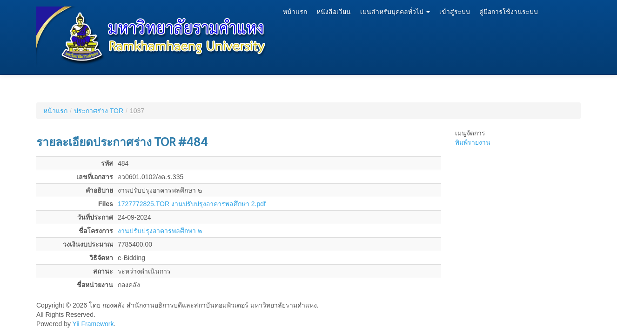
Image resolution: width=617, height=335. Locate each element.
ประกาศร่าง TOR (98, 110)
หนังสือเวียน (333, 12)
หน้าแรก (295, 12)
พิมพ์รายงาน (472, 142)
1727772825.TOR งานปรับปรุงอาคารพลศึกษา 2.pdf (192, 204)
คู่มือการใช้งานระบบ (508, 12)
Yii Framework (93, 324)
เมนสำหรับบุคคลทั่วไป (395, 12)
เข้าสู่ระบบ (454, 12)
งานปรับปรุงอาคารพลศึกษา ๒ (160, 230)
